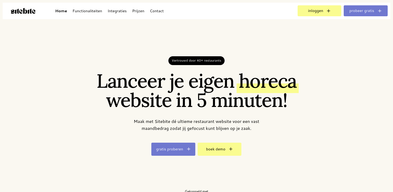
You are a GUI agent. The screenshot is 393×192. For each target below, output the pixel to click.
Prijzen (138, 11)
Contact (157, 11)
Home (61, 11)
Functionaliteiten (87, 11)
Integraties (117, 11)
